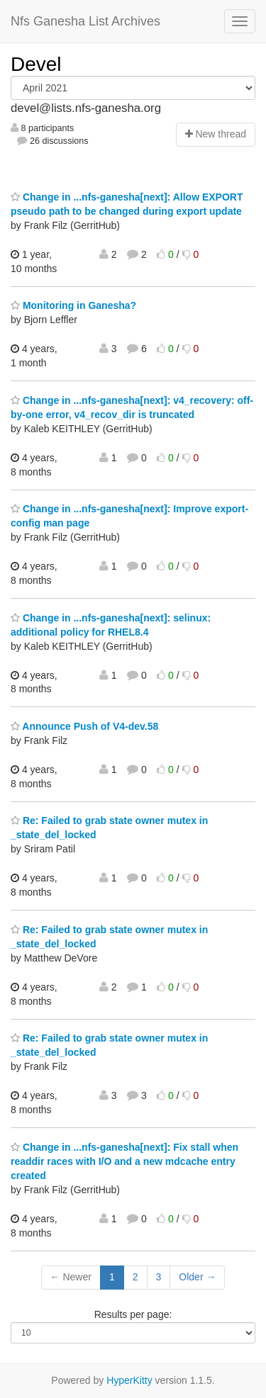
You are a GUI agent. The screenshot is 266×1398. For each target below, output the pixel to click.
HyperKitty (129, 1380)
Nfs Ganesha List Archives (85, 21)
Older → (197, 1277)
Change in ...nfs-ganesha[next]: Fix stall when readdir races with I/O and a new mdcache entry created (124, 1161)
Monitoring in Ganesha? (73, 305)
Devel (36, 64)
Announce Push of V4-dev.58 (84, 726)
